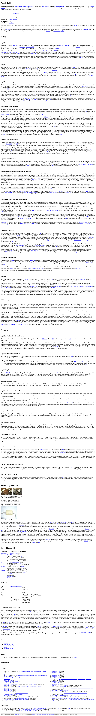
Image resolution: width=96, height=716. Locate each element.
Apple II (56, 48)
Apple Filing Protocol (8, 373)
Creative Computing (8, 676)
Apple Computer (45, 6)
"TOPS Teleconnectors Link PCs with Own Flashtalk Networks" (81, 699)
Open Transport (34, 250)
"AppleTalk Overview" (57, 691)
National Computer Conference (9, 52)
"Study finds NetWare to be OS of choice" (73, 674)
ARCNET (54, 51)
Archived (69, 708)
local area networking (64, 45)
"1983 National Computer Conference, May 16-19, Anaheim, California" (31, 675)
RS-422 (46, 117)
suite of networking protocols (27, 6)
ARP (70, 339)
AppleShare (23, 191)
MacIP (18, 236)
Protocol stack (16, 13)
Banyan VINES (33, 286)
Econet (47, 51)
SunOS (81, 632)
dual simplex (85, 361)
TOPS (89, 149)
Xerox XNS (22, 47)
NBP (20, 563)
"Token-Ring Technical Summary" (11, 684)
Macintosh (63, 522)
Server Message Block (9, 648)
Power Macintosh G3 (85, 223)
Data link (3, 570)
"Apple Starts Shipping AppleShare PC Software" (62, 698)
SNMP (12, 241)
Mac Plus (88, 191)
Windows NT (40, 626)
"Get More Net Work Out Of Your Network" (13, 699)
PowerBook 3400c (83, 222)
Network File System (9, 644)
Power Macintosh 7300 (25, 223)
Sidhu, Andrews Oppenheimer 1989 (12, 677)
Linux (8, 622)
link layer (44, 339)
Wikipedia (16, 714)
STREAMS (7, 251)
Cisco (66, 691)
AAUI (87, 216)
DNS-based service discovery (78, 286)
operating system (54, 210)
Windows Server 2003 (56, 626)
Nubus (38, 178)
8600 (33, 223)
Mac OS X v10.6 (86, 29)
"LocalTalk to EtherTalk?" (22, 693)
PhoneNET (9, 144)
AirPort (11, 268)
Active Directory (11, 324)
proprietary (17, 6)
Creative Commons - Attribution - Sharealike (43, 714)
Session (2, 557)
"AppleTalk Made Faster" (23, 696)
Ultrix (77, 632)
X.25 (2, 211)
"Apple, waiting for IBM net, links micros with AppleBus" (29, 686)
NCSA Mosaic (19, 245)
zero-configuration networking (36, 268)
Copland (77, 251)
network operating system (30, 192)
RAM (60, 191)
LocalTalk (11, 23)
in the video (76, 657)
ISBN (58, 708)
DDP (22, 566)
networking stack (5, 114)
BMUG (79, 142)
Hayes (52, 165)
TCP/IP (8, 29)
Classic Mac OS (77, 240)
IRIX (89, 632)
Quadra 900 (30, 218)
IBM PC (75, 25)
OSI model (25, 279)
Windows (5, 626)
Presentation (4, 554)
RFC (89, 688)
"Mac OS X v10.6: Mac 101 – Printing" (60, 685)
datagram (59, 413)
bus (57, 523)
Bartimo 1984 (7, 679)
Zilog (17, 681)
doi (78, 688)
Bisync (54, 70)
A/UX (48, 210)
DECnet (34, 542)
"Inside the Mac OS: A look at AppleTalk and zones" (75, 693)
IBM (81, 57)
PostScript (42, 449)
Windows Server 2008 (90, 627)
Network (3, 566)
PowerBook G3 (4, 224)
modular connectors (22, 531)
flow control (63, 452)
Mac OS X (32, 260)
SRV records (23, 324)
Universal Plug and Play (59, 31)
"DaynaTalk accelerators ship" (23, 698)
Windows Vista (6, 629)
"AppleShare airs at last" (72, 696)
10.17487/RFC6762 (83, 688)
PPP (18, 241)
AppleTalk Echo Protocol (13, 562)
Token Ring (42, 51)
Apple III (36, 99)
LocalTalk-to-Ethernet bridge (86, 164)
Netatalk (49, 622)
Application (4, 553)
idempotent (70, 402)
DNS (18, 320)
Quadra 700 (22, 218)
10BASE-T (5, 222)
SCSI (6, 192)
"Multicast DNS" (62, 686)
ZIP (21, 556)
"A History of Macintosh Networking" (27, 710)
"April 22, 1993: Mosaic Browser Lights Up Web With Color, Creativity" (75, 679)
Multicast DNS (89, 286)
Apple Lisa (14, 45)
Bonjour (48, 31)
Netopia (87, 529)
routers (63, 27)
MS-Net (67, 192)
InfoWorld (44, 671)
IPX (39, 542)
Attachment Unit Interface (19, 216)
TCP (72, 356)
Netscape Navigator (38, 245)
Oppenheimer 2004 (8, 674)
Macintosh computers (59, 6)
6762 (92, 688)
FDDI (24, 572)
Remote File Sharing (9, 645)
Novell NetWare (53, 192)
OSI (90, 415)
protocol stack (29, 47)
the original (33, 684)
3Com (19, 178)
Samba (5, 647)
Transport (3, 562)
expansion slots (78, 73)
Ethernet (78, 47)
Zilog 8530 (73, 67)
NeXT (12, 260)
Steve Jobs (33, 53)
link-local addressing (6, 287)
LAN (52, 279)
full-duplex (77, 361)
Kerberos (3, 324)
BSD (4, 622)
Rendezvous (58, 286)
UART (18, 68)
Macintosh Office (85, 86)
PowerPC (12, 250)
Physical (3, 575)
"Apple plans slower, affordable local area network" (30, 671)
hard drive (10, 192)
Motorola (3, 530)
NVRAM (55, 346)
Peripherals (46, 72)
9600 (35, 223)
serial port (28, 68)
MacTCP (91, 237)
